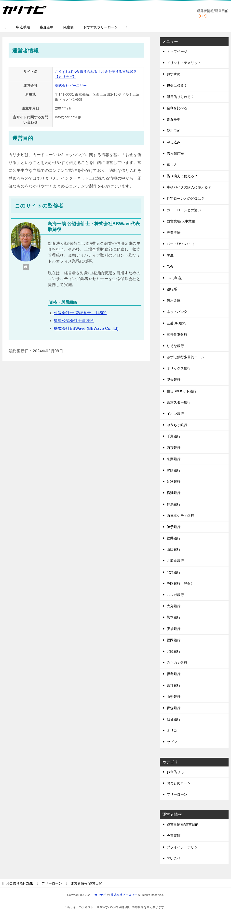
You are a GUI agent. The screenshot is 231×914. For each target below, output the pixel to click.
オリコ (172, 730)
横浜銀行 (173, 493)
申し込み (173, 142)
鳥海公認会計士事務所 (74, 321)
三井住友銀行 (177, 334)
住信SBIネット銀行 (181, 391)
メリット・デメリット (184, 63)
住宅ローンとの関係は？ (185, 198)
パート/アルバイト (181, 244)
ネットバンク (177, 312)
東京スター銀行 (179, 402)
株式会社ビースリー (71, 85)
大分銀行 (173, 606)
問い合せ (173, 858)
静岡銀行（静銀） (180, 583)
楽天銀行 (173, 380)
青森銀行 (173, 708)
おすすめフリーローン (100, 27)
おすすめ (173, 74)
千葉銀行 (173, 436)
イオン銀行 (175, 414)
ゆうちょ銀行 (177, 425)
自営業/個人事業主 (181, 221)
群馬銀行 (173, 504)
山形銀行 (173, 697)
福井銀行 (173, 538)
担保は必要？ (177, 85)
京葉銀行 (173, 459)
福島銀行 (173, 674)
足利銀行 (173, 481)
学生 (170, 255)
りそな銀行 (175, 346)
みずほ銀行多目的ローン (185, 357)
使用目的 (173, 131)
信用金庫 (173, 300)
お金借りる (175, 772)
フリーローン (177, 794)
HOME (19, 883)
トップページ (177, 51)
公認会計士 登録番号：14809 (80, 313)
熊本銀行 (173, 617)
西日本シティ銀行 (180, 516)
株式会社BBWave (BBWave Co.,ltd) (86, 328)
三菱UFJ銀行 (177, 323)
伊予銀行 (173, 527)
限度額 (68, 27)
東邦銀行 (173, 685)
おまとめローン (179, 783)
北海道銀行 (175, 561)
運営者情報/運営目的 (183, 824)
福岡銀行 (173, 640)
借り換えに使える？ (182, 176)
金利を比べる (177, 108)
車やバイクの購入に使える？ (189, 187)
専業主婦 (173, 233)
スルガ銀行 (175, 595)
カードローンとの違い (184, 210)
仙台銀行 (173, 719)
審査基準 (47, 27)
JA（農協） (175, 278)
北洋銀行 (173, 572)
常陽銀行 (173, 470)
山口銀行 (173, 549)
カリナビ (100, 894)
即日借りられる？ (180, 97)
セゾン (172, 742)
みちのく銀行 (177, 663)
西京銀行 (173, 448)
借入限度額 (175, 153)
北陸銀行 (173, 651)
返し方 (172, 165)
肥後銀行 (173, 629)
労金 (170, 267)
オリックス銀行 (179, 368)
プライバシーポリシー (184, 847)
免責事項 (173, 836)
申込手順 (23, 27)
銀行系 (172, 289)
